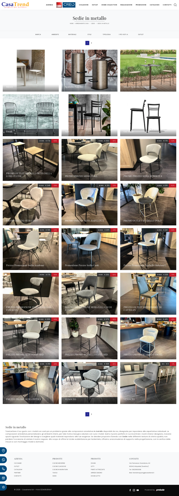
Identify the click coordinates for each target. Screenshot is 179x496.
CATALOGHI (18, 469)
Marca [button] (38, 34)
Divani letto (95, 476)
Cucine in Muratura (60, 469)
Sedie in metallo (103, 23)
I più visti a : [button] (124, 34)
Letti (92, 466)
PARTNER (17, 473)
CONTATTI (17, 476)
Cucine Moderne (59, 463)
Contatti (167, 5)
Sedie (93, 23)
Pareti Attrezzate (98, 469)
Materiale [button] (72, 34)
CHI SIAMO (18, 463)
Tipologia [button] (107, 34)
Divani (93, 463)
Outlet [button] (141, 34)
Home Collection (109, 5)
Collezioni (83, 5)
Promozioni (141, 5)
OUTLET (16, 466)
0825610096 (136, 469)
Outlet (95, 5)
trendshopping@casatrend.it (143, 473)
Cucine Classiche (59, 466)
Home (72, 23)
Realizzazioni (126, 5)
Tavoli (55, 473)
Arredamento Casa (82, 23)
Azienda (49, 5)
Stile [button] (89, 34)
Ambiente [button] (55, 34)
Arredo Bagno (96, 473)
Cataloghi (154, 5)
